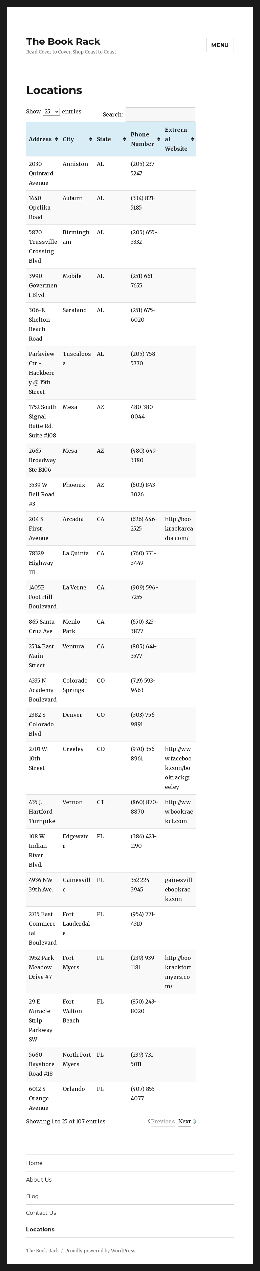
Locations (40, 1229)
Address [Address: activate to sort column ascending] (40, 139)
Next (184, 1121)
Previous (163, 1121)
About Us (38, 1180)
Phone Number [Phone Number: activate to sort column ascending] (142, 139)
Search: (149, 114)
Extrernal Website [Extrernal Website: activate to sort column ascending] (176, 139)
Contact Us (41, 1213)
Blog (32, 1196)
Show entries (54, 111)
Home (34, 1163)
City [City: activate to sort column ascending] (68, 139)
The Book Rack (63, 41)
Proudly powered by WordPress (100, 1251)
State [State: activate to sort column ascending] (104, 139)
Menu (220, 45)
